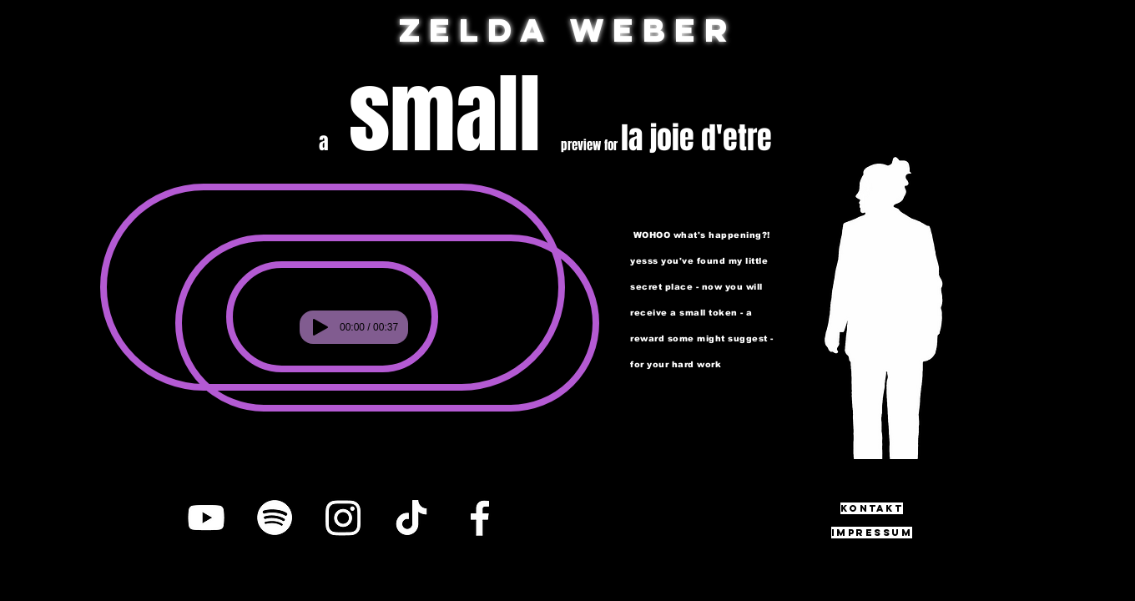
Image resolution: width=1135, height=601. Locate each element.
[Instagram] (343, 517)
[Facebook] (480, 517)
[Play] (320, 327)
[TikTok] (411, 517)
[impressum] (872, 532)
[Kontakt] (872, 508)
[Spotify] (275, 517)
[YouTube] (206, 517)
